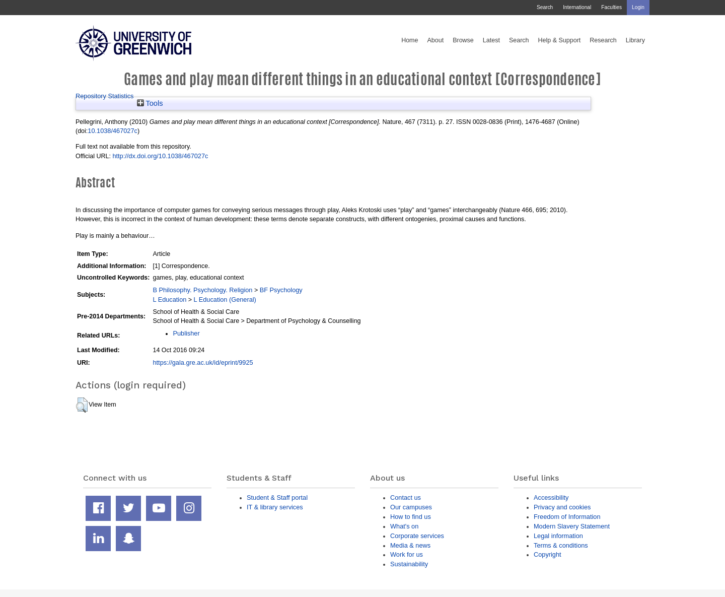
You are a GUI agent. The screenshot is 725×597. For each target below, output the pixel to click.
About (435, 40)
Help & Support (559, 40)
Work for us (406, 554)
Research (603, 40)
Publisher (186, 333)
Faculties (611, 7)
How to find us (410, 516)
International (577, 7)
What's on (404, 526)
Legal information (558, 536)
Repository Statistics (105, 96)
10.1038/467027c (112, 131)
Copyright (547, 554)
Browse (463, 40)
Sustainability (409, 564)
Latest (491, 40)
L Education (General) (225, 299)
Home (409, 40)
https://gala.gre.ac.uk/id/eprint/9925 (203, 362)
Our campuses (411, 507)
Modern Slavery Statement (572, 526)
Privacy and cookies (562, 507)
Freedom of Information (567, 516)
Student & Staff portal (277, 497)
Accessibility (551, 497)
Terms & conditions (561, 545)
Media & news (410, 545)
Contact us (405, 497)
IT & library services (275, 507)
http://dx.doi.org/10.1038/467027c (160, 156)
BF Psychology (281, 290)
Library (635, 40)
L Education (169, 299)
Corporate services (417, 536)
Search (545, 7)
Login (638, 7)
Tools (150, 103)
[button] (82, 405)
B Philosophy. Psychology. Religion (202, 290)
